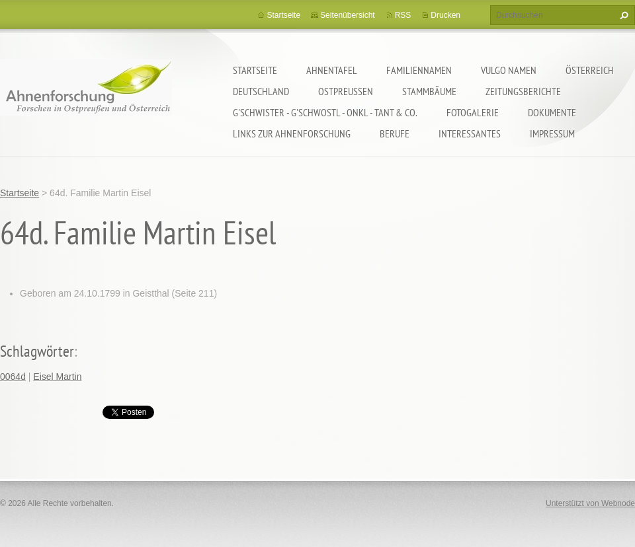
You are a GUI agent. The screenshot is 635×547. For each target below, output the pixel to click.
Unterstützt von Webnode (590, 503)
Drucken (445, 15)
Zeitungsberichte (523, 91)
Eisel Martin (57, 376)
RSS (403, 15)
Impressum (552, 133)
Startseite (255, 70)
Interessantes (470, 133)
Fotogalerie (472, 112)
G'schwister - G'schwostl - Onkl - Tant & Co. (325, 112)
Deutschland (261, 91)
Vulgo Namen (508, 70)
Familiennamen (419, 70)
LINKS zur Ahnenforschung (292, 133)
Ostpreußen (345, 91)
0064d (13, 376)
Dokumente (552, 112)
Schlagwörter (37, 351)
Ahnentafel (331, 70)
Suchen (622, 15)
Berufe (394, 133)
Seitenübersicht (347, 15)
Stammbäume (429, 91)
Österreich (590, 70)
